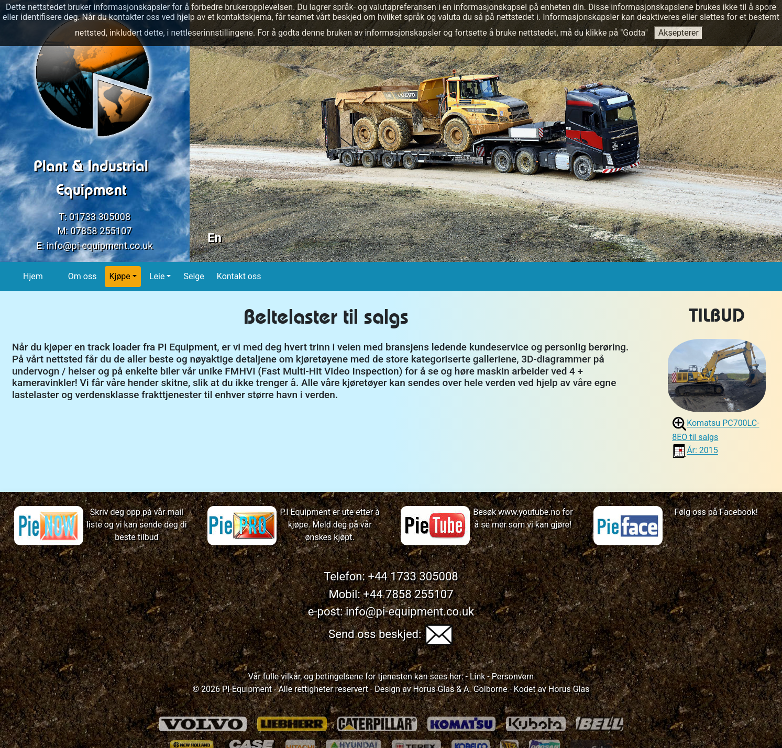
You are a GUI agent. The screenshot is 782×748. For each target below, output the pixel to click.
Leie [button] (156, 276)
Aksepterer (678, 33)
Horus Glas (433, 689)
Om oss (82, 275)
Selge (193, 275)
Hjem (33, 275)
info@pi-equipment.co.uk (100, 245)
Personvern (513, 676)
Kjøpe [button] (119, 276)
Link (476, 676)
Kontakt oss (239, 275)
